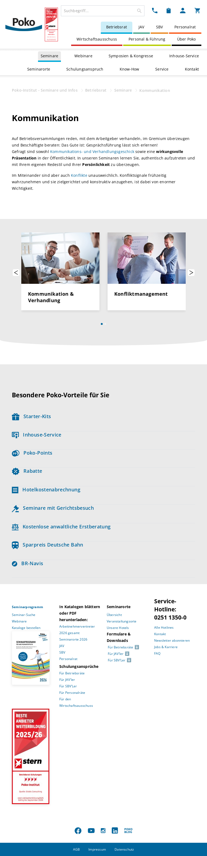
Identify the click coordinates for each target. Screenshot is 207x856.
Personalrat (185, 26)
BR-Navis (27, 563)
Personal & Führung (147, 39)
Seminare (49, 55)
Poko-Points (32, 452)
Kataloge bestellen (26, 627)
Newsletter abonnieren (172, 640)
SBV (159, 26)
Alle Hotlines (164, 627)
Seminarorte (38, 69)
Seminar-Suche (24, 614)
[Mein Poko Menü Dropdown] (182, 10)
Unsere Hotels (118, 627)
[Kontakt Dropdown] (154, 10)
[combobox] (102, 10)
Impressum (97, 849)
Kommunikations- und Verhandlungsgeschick (92, 151)
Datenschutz (124, 849)
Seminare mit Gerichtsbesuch (53, 508)
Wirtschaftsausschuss (97, 39)
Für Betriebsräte (72, 673)
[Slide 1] (102, 324)
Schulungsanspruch (84, 69)
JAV (141, 26)
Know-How (129, 69)
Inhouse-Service (184, 55)
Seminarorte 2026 (73, 639)
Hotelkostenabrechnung (46, 489)
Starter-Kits (31, 416)
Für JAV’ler (67, 679)
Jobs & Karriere (166, 647)
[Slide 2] (105, 324)
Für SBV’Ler (68, 686)
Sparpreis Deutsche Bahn (47, 544)
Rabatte (27, 471)
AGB (76, 849)
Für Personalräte (72, 692)
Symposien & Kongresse (131, 55)
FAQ (157, 653)
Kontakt (192, 69)
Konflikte (79, 175)
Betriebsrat (116, 26)
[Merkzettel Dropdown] (168, 10)
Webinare (83, 55)
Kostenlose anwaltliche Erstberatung (61, 526)
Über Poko (186, 39)
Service (161, 69)
